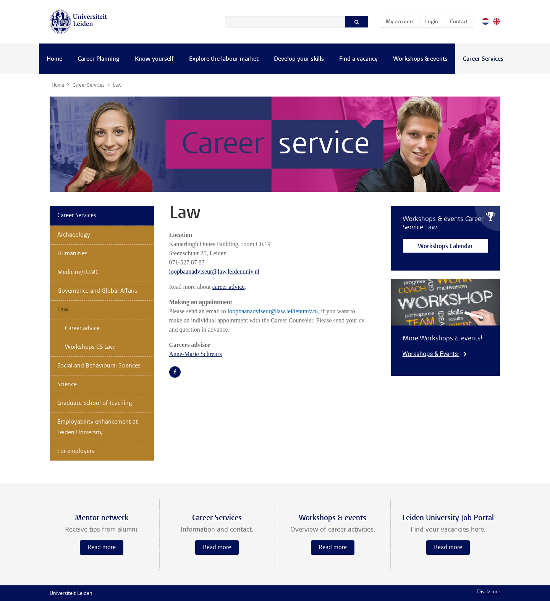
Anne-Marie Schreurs (195, 354)
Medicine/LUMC (78, 272)
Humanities (72, 254)
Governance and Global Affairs (97, 291)
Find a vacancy (358, 59)
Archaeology (73, 235)
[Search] (285, 21)
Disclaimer (488, 592)
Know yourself (154, 59)
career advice (228, 287)
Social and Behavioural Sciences (99, 366)
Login (431, 22)
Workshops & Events (435, 354)
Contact (459, 22)
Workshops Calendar (445, 247)
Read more (101, 548)
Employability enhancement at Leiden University (97, 427)
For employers (75, 451)
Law (62, 310)
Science (67, 385)
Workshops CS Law (90, 347)
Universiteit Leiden (71, 593)
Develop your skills (299, 59)
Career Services (483, 59)
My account (402, 20)
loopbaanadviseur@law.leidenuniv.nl (214, 271)
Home (54, 59)
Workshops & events (420, 59)
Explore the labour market (224, 59)
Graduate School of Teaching (94, 403)
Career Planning (99, 59)
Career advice (82, 328)
